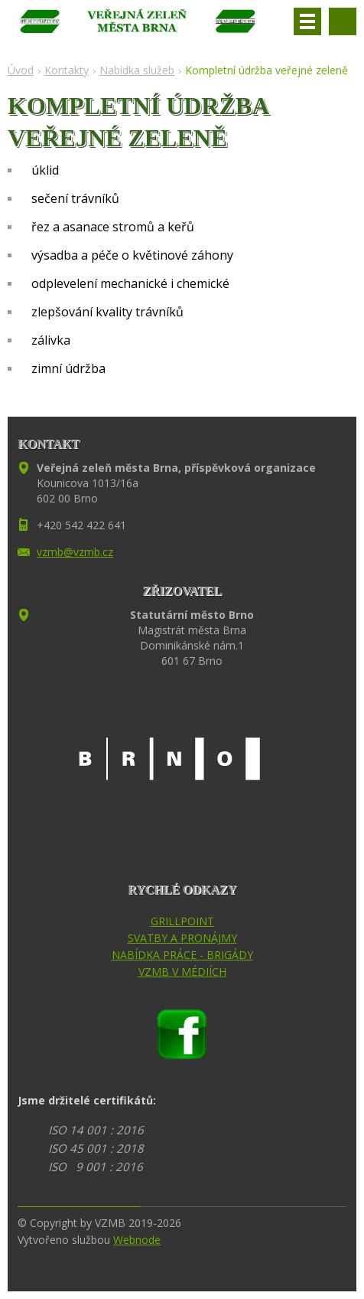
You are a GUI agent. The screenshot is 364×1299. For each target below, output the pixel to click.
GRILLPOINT (182, 921)
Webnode (137, 1239)
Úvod (21, 70)
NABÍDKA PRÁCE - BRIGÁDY (182, 954)
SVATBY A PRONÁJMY (182, 938)
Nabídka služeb (136, 70)
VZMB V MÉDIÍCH (182, 971)
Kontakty (66, 70)
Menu (307, 21)
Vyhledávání (342, 21)
